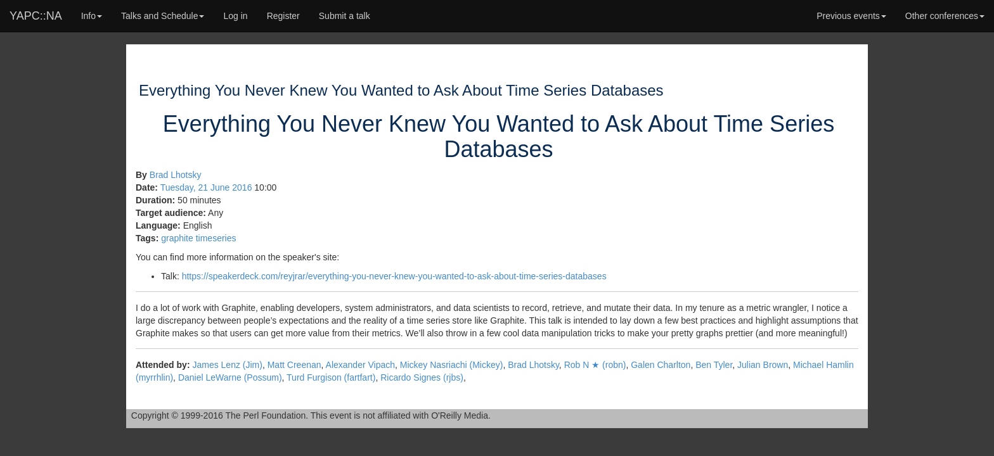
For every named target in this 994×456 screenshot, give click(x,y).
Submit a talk (344, 16)
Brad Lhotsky (176, 175)
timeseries (216, 238)
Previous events (851, 16)
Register (283, 16)
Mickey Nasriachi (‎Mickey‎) (451, 365)
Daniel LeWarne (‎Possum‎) (230, 377)
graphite (177, 238)
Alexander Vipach (360, 365)
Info (91, 16)
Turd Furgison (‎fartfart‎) (331, 377)
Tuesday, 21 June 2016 (206, 187)
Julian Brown (762, 365)
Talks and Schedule (162, 16)
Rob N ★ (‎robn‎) (595, 365)
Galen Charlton (660, 365)
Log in (235, 16)
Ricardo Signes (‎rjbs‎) (421, 377)
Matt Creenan (294, 365)
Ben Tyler (713, 365)
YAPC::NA (36, 16)
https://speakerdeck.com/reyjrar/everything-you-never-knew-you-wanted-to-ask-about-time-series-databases (394, 276)
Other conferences (944, 16)
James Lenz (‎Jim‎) (227, 365)
